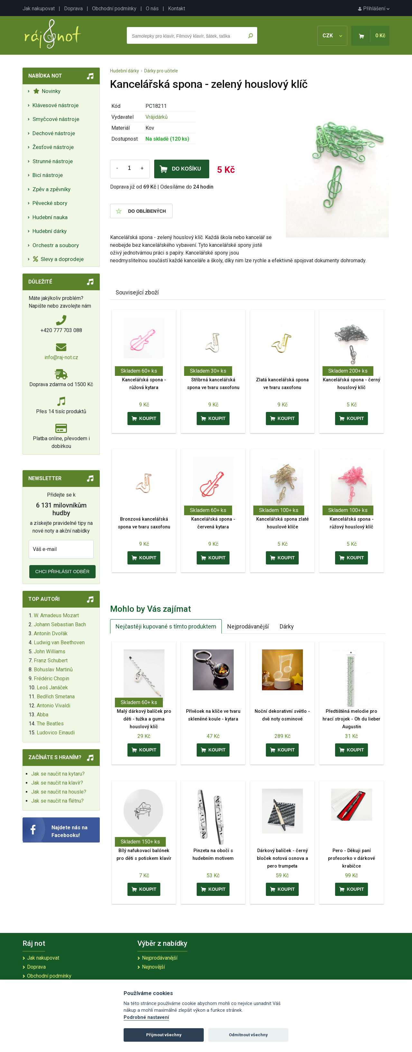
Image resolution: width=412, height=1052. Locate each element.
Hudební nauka (50, 217)
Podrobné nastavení (146, 1017)
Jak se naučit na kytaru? (58, 774)
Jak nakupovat (39, 8)
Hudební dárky (50, 231)
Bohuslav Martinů (53, 669)
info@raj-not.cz (61, 357)
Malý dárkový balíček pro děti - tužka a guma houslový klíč (144, 719)
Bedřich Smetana (56, 697)
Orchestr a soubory (56, 245)
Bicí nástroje (48, 175)
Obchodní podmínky (114, 8)
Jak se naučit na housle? (58, 792)
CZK (332, 36)
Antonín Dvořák (51, 633)
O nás (152, 8)
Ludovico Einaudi (56, 733)
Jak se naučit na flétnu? (57, 801)
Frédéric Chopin (51, 678)
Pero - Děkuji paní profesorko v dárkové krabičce (351, 858)
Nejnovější (153, 967)
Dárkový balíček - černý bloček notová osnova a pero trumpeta (282, 858)
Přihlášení (373, 8)
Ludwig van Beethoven (59, 642)
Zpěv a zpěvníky (51, 189)
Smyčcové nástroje (56, 119)
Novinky (47, 91)
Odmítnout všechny (248, 1034)
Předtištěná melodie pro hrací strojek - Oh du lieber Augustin (351, 719)
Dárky (287, 626)
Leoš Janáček (52, 687)
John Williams (49, 651)
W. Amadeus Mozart (56, 615)
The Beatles (50, 724)
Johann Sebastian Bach (60, 624)
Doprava (73, 8)
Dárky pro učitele (161, 70)
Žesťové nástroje (53, 147)
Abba (42, 715)
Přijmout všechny (164, 1034)
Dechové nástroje (54, 133)
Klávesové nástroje (56, 105)
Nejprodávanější (248, 626)
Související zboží (137, 292)
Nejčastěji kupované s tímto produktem (166, 626)
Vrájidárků (156, 117)
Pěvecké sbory (50, 203)
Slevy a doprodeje (58, 259)
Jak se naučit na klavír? (57, 783)
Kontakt (176, 8)
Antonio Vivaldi (53, 706)
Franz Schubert (51, 660)
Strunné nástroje (53, 161)
